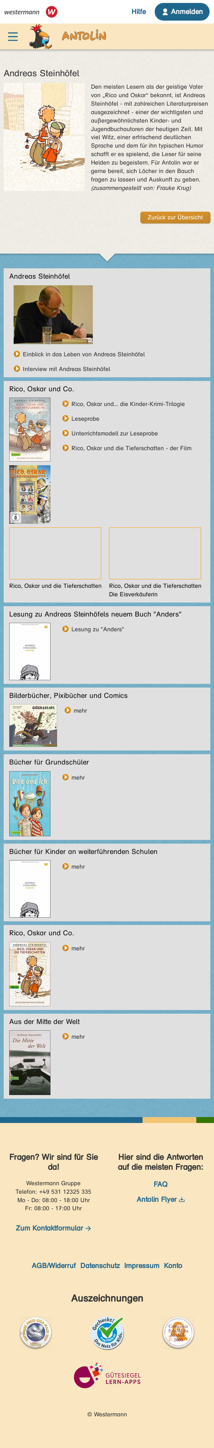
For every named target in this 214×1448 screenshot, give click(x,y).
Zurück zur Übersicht (175, 217)
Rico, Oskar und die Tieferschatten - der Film (131, 448)
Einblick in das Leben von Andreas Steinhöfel (84, 354)
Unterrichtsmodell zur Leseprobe (114, 433)
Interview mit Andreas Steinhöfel (66, 368)
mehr (80, 710)
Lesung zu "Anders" (97, 629)
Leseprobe (85, 418)
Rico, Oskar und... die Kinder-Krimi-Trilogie (128, 403)
